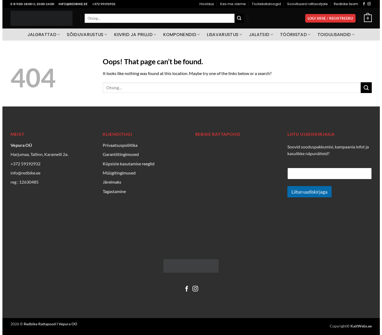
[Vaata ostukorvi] (367, 18)
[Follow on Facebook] (364, 4)
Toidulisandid (336, 34)
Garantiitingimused (121, 154)
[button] (330, 18)
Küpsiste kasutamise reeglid (128, 163)
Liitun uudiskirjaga (309, 192)
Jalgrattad (43, 34)
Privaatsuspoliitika (120, 145)
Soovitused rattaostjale (307, 4)
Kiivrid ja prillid (135, 34)
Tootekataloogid (266, 4)
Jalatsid (261, 34)
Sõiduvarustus (87, 34)
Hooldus (206, 4)
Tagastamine (114, 191)
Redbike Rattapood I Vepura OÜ (50, 324)
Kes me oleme (233, 4)
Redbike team (346, 4)
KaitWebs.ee (361, 326)
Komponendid (181, 34)
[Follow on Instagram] (369, 4)
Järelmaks (112, 181)
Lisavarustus (224, 34)
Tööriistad (295, 34)
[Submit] (239, 18)
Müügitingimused (119, 172)
